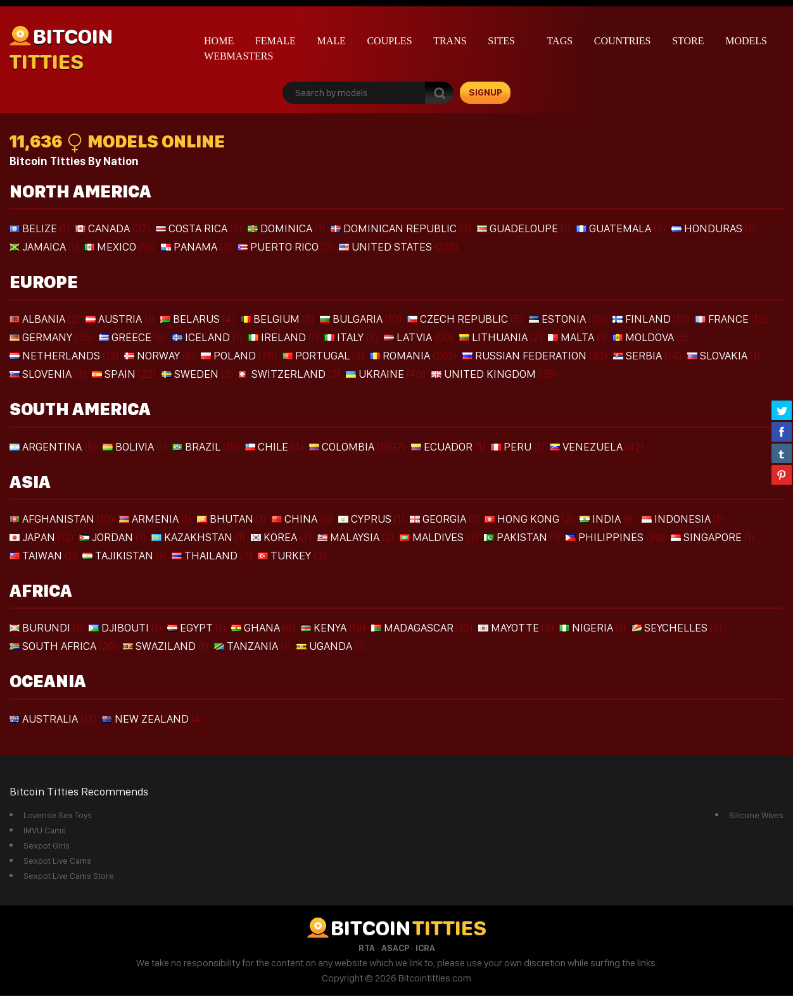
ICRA (425, 948)
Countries (622, 40)
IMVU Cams (44, 831)
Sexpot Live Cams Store (68, 876)
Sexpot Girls (46, 846)
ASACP (395, 948)
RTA (366, 948)
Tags (560, 40)
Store (688, 40)
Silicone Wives (756, 816)
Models (746, 40)
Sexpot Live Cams (57, 861)
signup (485, 92)
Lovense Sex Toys (57, 816)
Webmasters (238, 56)
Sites (501, 40)
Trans (449, 40)
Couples (389, 40)
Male (331, 40)
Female (275, 40)
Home (219, 40)
